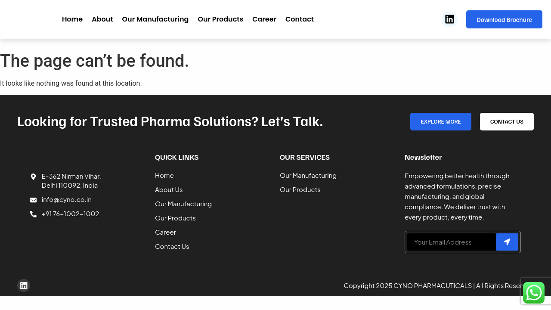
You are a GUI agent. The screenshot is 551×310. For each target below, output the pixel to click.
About (102, 19)
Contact (299, 19)
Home (72, 19)
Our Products (220, 19)
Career (264, 19)
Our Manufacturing (155, 19)
